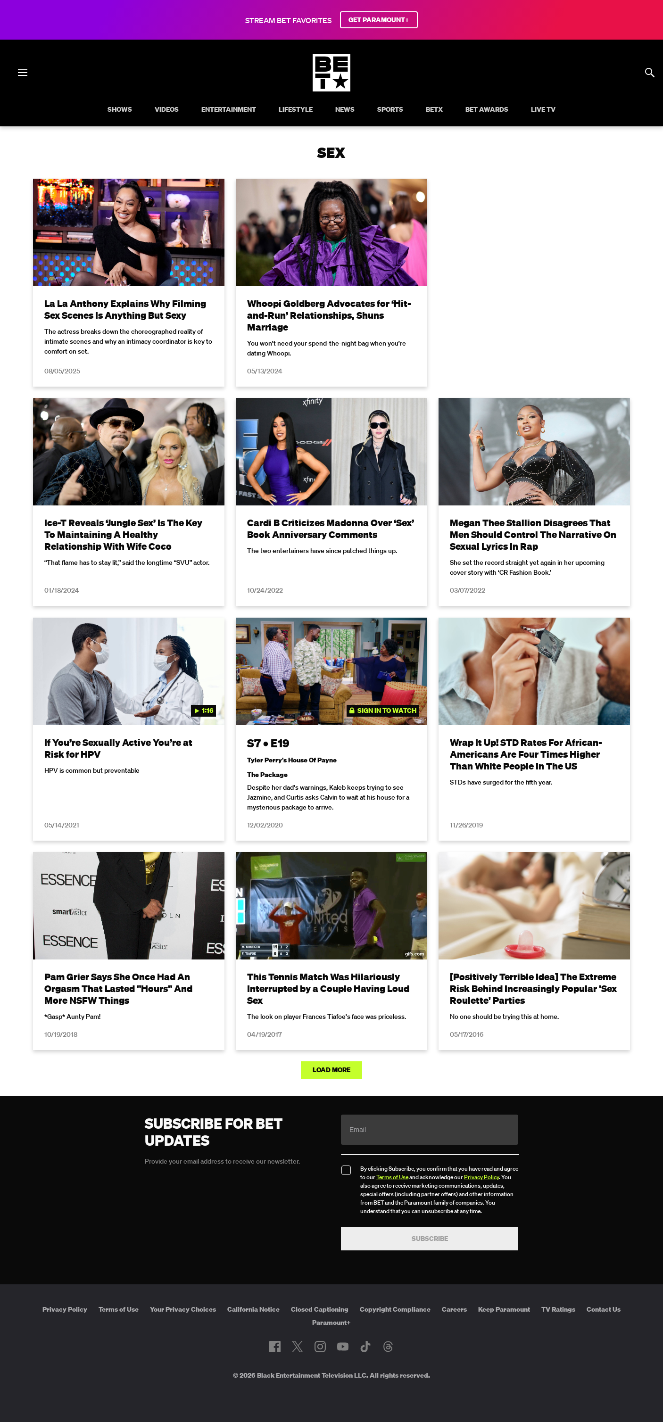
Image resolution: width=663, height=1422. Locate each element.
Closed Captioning (319, 1309)
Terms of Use (392, 1177)
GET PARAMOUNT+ (378, 20)
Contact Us (604, 1309)
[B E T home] (331, 88)
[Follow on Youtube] (342, 1346)
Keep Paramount (504, 1309)
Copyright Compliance (395, 1309)
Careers (454, 1309)
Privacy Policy (481, 1177)
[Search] (650, 72)
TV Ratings (558, 1309)
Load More (331, 1070)
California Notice (253, 1309)
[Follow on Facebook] (275, 1346)
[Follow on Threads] (388, 1346)
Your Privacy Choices (183, 1309)
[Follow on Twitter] (297, 1346)
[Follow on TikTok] (365, 1346)
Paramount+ (331, 1322)
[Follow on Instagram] (320, 1346)
